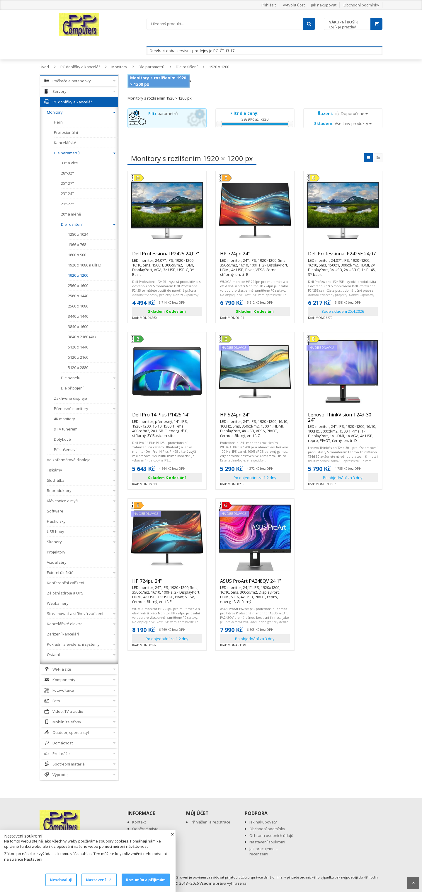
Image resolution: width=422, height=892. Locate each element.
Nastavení (98, 879)
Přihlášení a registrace (210, 822)
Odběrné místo (145, 828)
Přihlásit (268, 5)
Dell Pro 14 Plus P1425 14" (167, 417)
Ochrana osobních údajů (271, 835)
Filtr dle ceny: (244, 113)
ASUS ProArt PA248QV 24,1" (255, 583)
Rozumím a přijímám (146, 879)
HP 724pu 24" (167, 583)
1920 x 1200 (219, 66)
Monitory (119, 66)
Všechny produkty (343, 123)
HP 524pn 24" (255, 417)
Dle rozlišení (187, 66)
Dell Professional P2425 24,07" (167, 256)
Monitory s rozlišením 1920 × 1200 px (158, 81)
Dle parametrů (151, 66)
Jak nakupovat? (263, 822)
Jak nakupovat (323, 5)
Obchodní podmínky (361, 5)
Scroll (413, 883)
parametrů (163, 113)
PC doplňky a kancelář (80, 66)
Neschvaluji (61, 879)
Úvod (44, 66)
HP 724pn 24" (255, 256)
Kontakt (139, 822)
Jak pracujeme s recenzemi (263, 851)
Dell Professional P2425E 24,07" (343, 256)
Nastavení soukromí (267, 842)
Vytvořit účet (294, 5)
